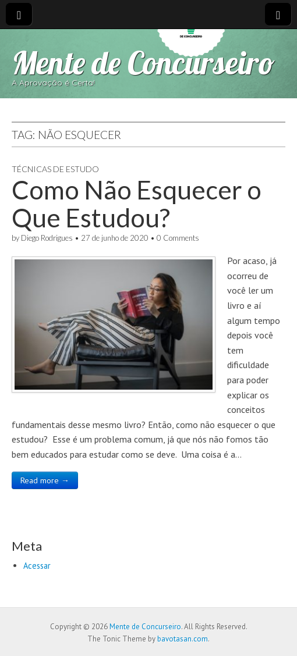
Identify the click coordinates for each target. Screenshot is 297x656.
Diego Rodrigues (47, 238)
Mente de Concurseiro (143, 62)
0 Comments (178, 238)
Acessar (37, 565)
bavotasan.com (182, 639)
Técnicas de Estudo (55, 169)
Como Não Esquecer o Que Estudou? (136, 203)
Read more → (44, 480)
